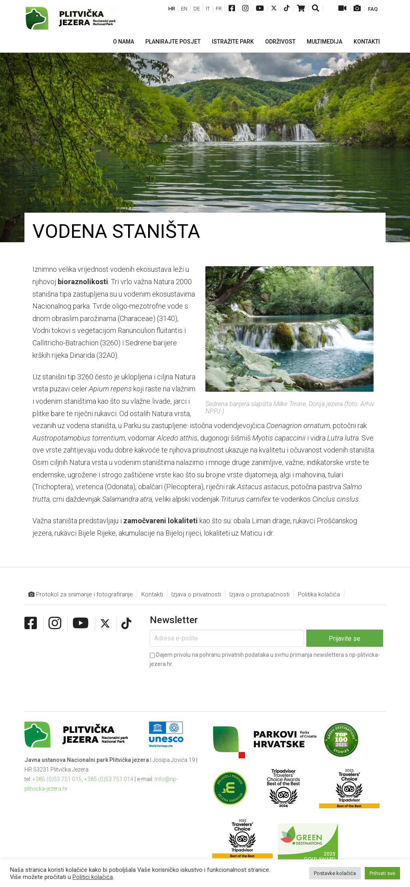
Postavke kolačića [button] (335, 873)
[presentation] (210, 683)
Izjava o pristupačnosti (259, 594)
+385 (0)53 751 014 (108, 779)
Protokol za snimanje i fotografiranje (80, 594)
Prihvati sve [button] (382, 873)
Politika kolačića (319, 594)
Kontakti (152, 594)
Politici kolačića (92, 877)
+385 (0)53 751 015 (57, 779)
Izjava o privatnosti (196, 594)
